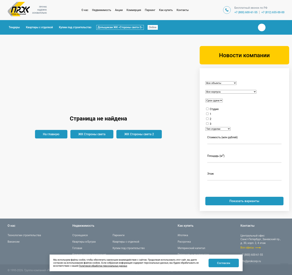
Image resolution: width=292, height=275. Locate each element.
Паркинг (150, 10)
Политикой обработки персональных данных (103, 266)
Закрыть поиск (249, 27)
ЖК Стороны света (91, 134)
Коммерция (134, 10)
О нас (84, 10)
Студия (214, 109)
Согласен (223, 263)
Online (153, 27)
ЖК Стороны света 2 (139, 134)
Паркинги (119, 235)
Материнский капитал (191, 248)
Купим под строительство (75, 27)
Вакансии (13, 241)
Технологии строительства (24, 235)
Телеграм (271, 27)
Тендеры (14, 27)
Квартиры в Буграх (84, 241)
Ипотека (183, 235)
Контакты (183, 10)
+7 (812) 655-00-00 (272, 12)
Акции (119, 10)
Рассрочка (184, 241)
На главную (51, 134)
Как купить (166, 10)
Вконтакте (262, 27)
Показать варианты (244, 201)
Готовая (77, 248)
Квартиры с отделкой (39, 27)
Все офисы (247, 247)
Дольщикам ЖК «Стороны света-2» (120, 27)
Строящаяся (80, 235)
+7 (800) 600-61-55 (246, 12)
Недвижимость (101, 10)
